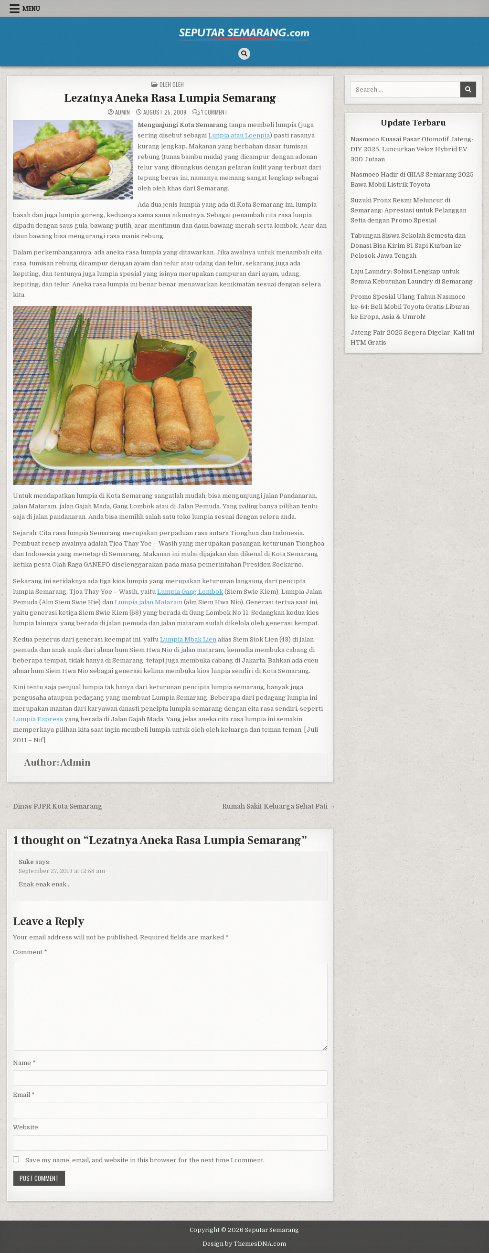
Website (25, 1127)
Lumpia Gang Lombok (190, 591)
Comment (30, 952)
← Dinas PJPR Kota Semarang (53, 806)
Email (24, 1094)
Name (24, 1062)
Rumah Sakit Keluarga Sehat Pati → (279, 806)
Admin (122, 112)
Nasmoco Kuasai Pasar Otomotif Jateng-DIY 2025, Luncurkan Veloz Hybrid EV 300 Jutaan (412, 149)
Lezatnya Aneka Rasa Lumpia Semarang (170, 98)
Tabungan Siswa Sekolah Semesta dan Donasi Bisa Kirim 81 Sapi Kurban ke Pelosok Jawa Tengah (408, 245)
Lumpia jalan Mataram (148, 602)
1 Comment (214, 112)
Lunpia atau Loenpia (239, 135)
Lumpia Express (38, 719)
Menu (31, 8)
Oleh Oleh (171, 84)
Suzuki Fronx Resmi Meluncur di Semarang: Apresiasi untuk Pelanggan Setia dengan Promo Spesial (409, 210)
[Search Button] (244, 54)
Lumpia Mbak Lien (188, 639)
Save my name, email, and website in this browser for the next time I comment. (145, 1160)
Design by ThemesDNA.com (244, 1244)
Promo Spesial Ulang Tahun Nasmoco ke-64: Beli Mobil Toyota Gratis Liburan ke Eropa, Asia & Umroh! (410, 306)
